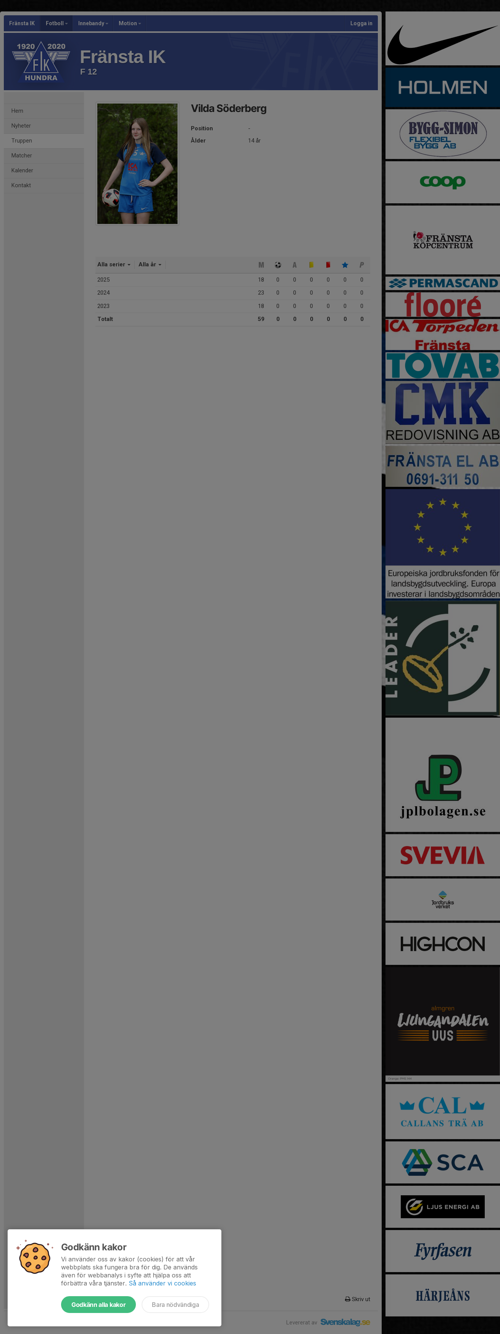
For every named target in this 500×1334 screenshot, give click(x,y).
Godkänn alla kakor (98, 1304)
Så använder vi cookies (162, 1283)
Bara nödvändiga (175, 1304)
